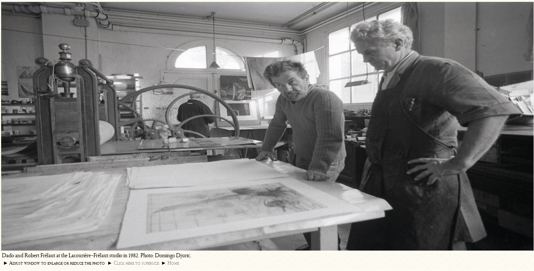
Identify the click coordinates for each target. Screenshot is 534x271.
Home (173, 263)
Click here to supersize (136, 263)
